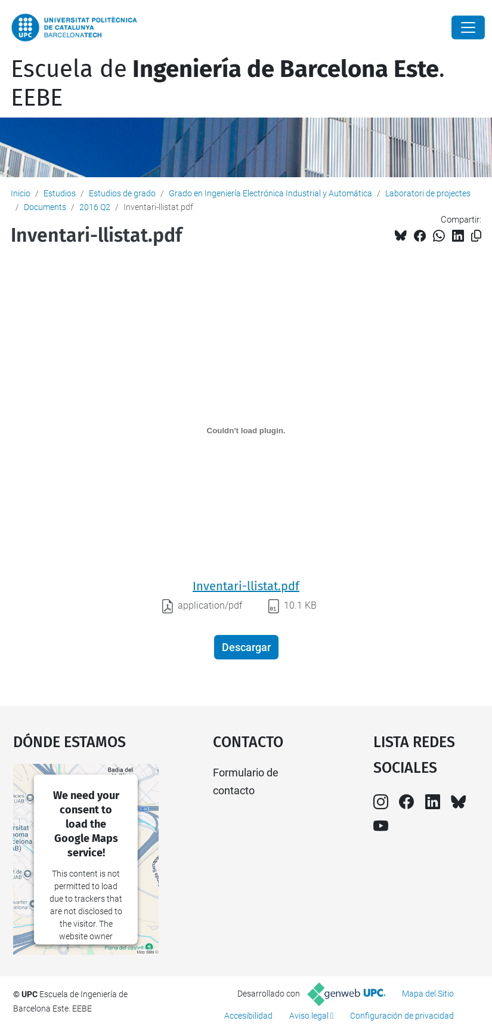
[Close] (468, 27)
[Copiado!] (476, 236)
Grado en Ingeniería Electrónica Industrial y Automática (270, 193)
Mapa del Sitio (428, 993)
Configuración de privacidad (402, 1015)
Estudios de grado (122, 193)
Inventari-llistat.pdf (246, 586)
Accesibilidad (248, 1015)
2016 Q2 (94, 207)
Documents (45, 207)
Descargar (246, 647)
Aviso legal (309, 1015)
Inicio (20, 193)
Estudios (60, 193)
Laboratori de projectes (428, 193)
